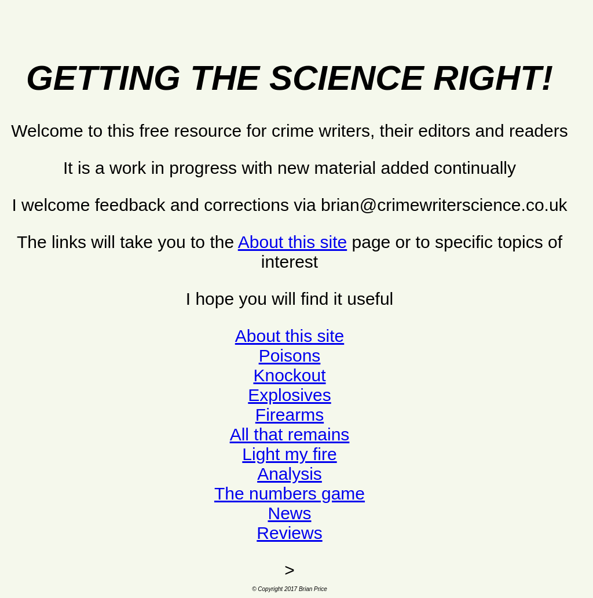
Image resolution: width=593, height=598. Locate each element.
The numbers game (289, 493)
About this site (292, 241)
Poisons (290, 355)
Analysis (289, 473)
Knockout (289, 375)
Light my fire (289, 454)
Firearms (289, 414)
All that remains (290, 434)
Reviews (289, 532)
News (289, 513)
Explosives (289, 394)
